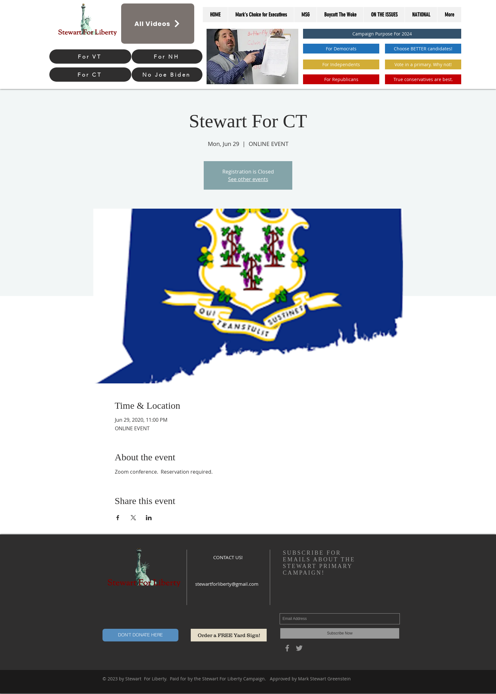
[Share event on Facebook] (118, 517)
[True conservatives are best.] (423, 79)
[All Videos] (157, 23)
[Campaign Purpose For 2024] (382, 34)
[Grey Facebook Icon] (287, 648)
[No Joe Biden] (167, 74)
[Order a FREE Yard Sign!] (229, 635)
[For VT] (90, 56)
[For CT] (90, 74)
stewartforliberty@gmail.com (226, 584)
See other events (248, 179)
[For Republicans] (341, 79)
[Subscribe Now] (340, 633)
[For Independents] (341, 64)
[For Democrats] (341, 49)
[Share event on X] (133, 517)
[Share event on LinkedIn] (149, 517)
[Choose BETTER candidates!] (423, 49)
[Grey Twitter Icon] (299, 648)
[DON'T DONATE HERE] (140, 635)
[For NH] (167, 56)
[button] (423, 64)
